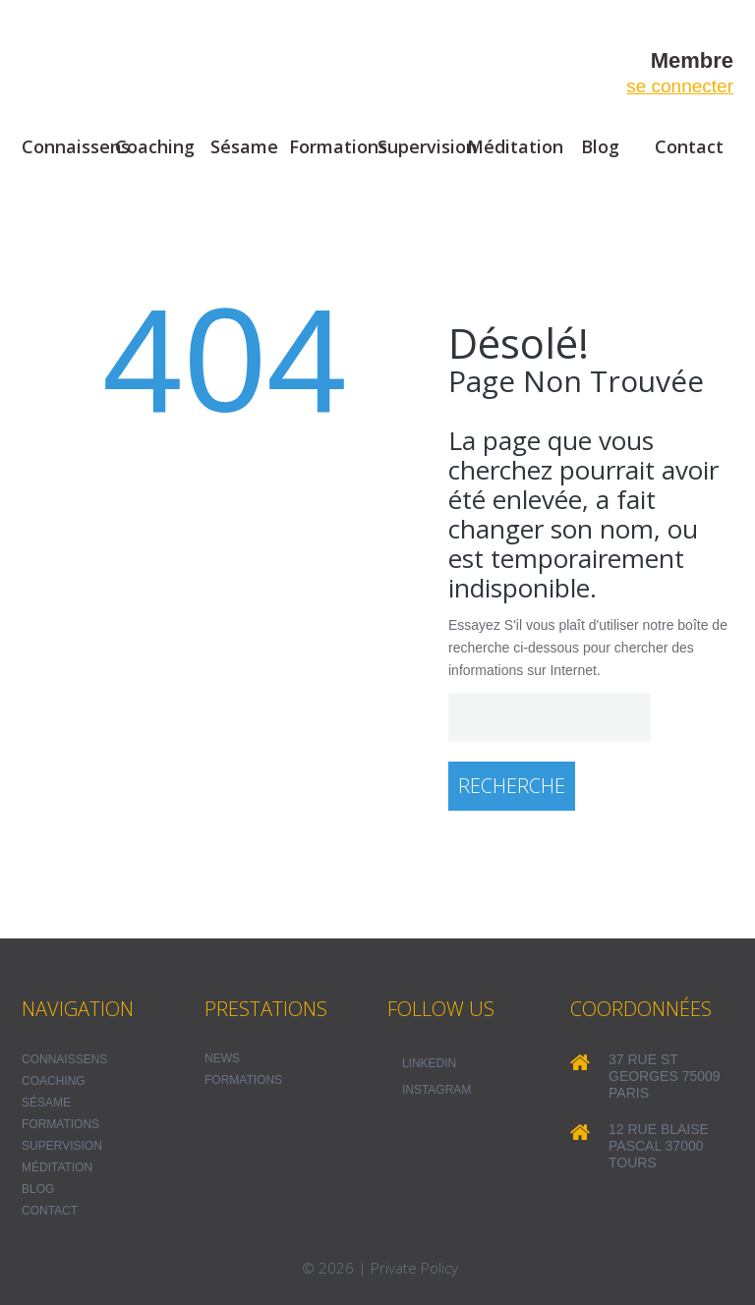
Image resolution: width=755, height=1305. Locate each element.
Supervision (422, 146)
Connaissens (66, 146)
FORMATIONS (243, 1080)
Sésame (244, 146)
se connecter (679, 86)
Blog (600, 146)
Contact (689, 146)
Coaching (155, 146)
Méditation (511, 146)
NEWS (222, 1058)
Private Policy (414, 1267)
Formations (333, 146)
